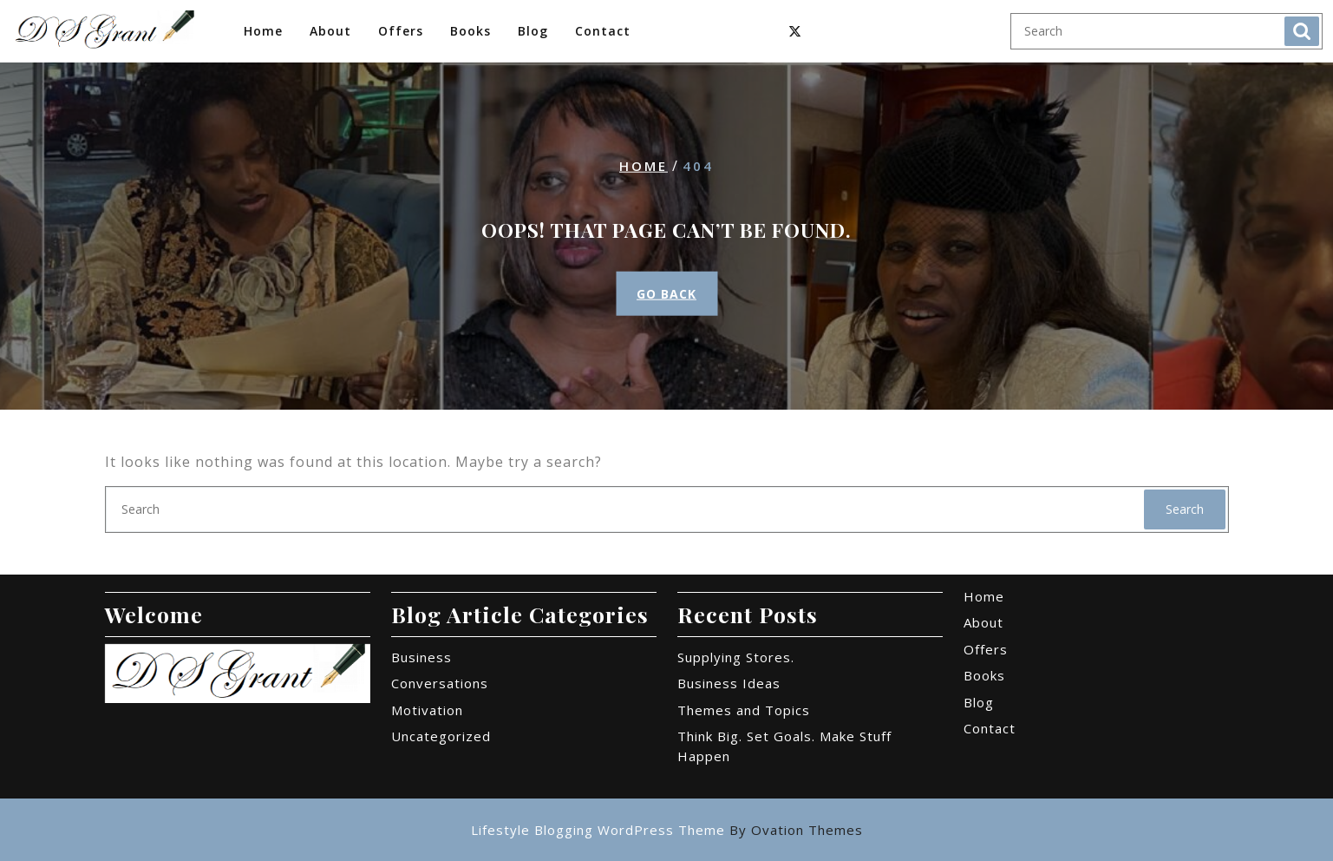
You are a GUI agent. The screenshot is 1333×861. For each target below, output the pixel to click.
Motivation (427, 710)
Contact (603, 31)
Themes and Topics (743, 710)
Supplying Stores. (735, 657)
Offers (400, 31)
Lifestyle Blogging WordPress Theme (667, 829)
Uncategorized (441, 736)
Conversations (439, 683)
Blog (533, 31)
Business (421, 657)
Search (1301, 31)
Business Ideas (729, 683)
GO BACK (666, 294)
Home (263, 31)
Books (470, 31)
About (330, 31)
